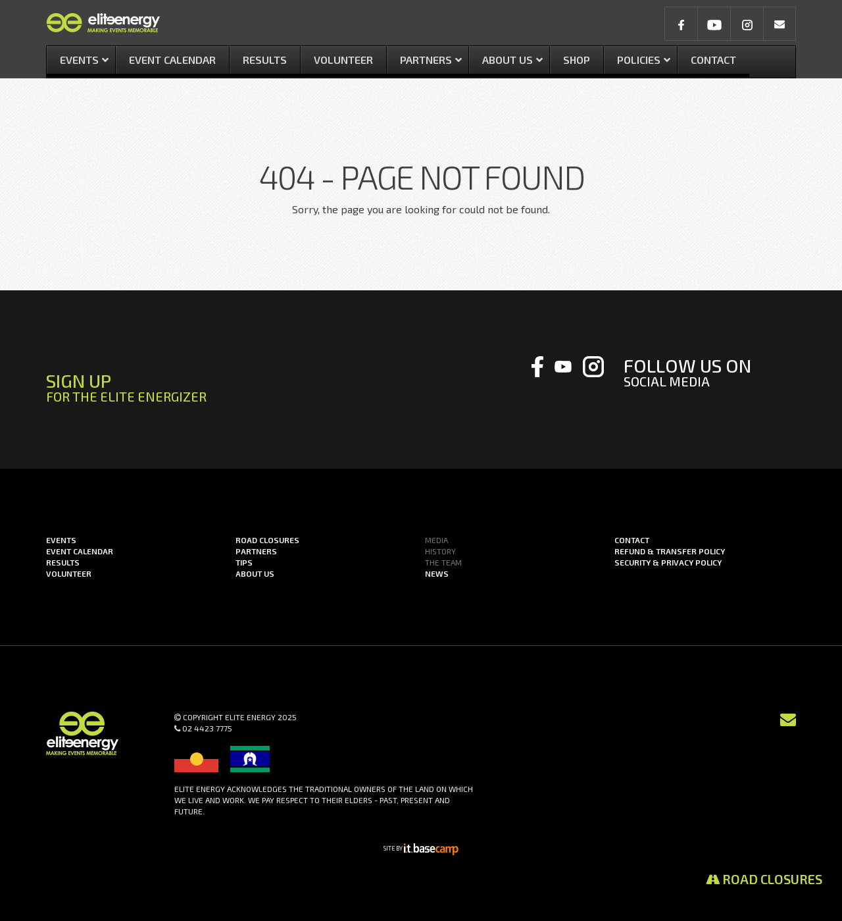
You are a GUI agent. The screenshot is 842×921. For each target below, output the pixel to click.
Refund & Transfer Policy (669, 551)
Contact (631, 539)
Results (63, 562)
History (440, 551)
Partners (256, 551)
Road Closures (764, 879)
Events (61, 539)
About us (254, 573)
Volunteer (68, 573)
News (437, 573)
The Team (443, 562)
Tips (244, 562)
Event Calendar (79, 551)
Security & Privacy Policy (668, 562)
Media (436, 539)
